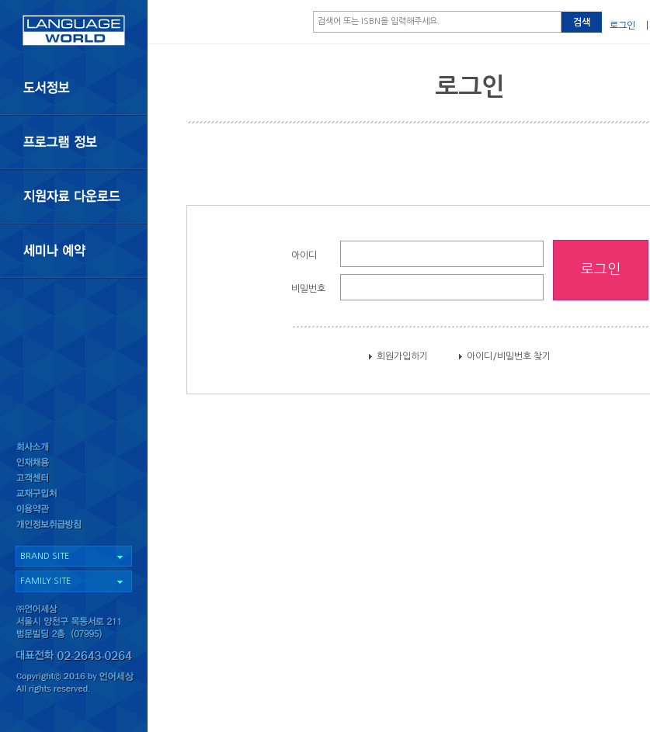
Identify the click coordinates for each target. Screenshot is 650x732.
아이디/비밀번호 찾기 (509, 356)
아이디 (304, 255)
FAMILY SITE (45, 581)
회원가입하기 (402, 356)
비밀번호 (308, 288)
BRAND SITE (44, 556)
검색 (581, 22)
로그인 (622, 25)
